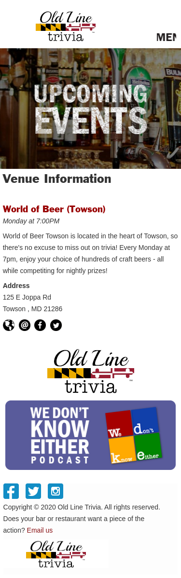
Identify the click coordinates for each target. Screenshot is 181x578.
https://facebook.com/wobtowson (40, 325)
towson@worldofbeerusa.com (24, 325)
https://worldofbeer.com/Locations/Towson (8, 325)
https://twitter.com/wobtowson (56, 325)
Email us (40, 533)
